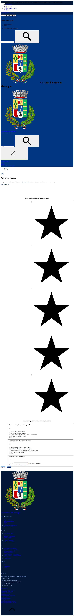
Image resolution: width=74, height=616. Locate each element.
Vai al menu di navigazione (10, 8)
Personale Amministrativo (10, 525)
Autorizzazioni (7, 539)
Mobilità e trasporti (8, 552)
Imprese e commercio (9, 551)
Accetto (3, 4)
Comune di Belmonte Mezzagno (9, 16)
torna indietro (26, 182)
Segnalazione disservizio (7, 591)
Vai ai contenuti (8, 7)
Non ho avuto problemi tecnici (18, 436)
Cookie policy (9, 4)
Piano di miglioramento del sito (8, 602)
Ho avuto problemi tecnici (17, 452)
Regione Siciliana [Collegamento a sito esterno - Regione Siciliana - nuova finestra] (5, 12)
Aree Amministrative (9, 521)
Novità (5, 25)
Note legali (3, 599)
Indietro (3, 467)
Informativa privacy (6, 598)
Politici (5, 524)
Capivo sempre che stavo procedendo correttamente (24, 434)
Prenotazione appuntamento (8, 590)
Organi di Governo (8, 519)
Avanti (9, 467)
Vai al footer (7, 9)
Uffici (5, 522)
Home (5, 168)
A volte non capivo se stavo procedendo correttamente (24, 450)
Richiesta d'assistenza (6, 592)
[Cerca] (27, 36)
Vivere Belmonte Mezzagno (11, 28)
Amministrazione (8, 24)
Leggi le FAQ (4, 588)
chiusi (14, 153)
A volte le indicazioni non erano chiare (20, 447)
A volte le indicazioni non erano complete (21, 449)
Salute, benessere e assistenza (11, 554)
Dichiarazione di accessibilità (8, 601)
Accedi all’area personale (7, 13)
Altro (12, 437)
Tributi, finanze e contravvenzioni (12, 555)
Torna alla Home (5, 184)
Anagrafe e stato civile (9, 536)
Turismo (6, 557)
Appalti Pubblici (8, 537)
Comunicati (7, 566)
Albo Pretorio (4, 597)
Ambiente (6, 534)
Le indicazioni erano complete (18, 433)
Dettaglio (11, 463)
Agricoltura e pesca (8, 533)
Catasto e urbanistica (9, 540)
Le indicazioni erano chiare (18, 431)
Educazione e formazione (10, 548)
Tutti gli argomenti (5, 594)
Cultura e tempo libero (9, 541)
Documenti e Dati (8, 526)
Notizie (5, 564)
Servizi (5, 27)
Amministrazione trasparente (8, 595)
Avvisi (5, 567)
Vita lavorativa (7, 558)
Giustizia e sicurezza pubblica (11, 550)
